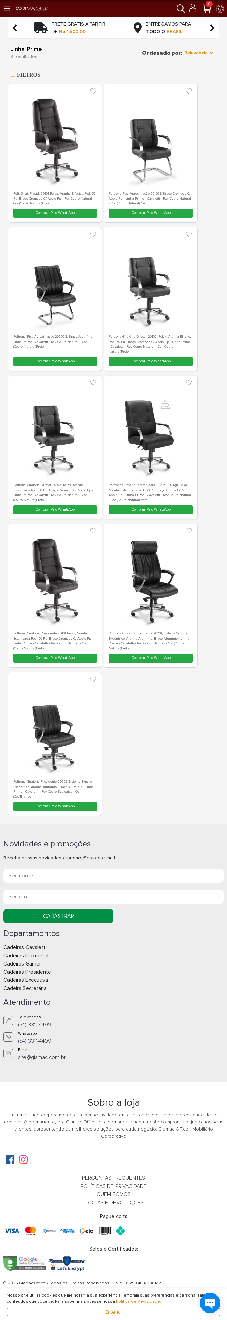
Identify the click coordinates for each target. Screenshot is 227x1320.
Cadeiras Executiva (25, 980)
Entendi (113, 1312)
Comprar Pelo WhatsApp (55, 213)
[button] (7, 8)
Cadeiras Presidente (27, 972)
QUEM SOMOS (114, 1194)
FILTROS (24, 74)
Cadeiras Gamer (22, 963)
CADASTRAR (58, 916)
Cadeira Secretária (25, 988)
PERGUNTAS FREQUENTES (113, 1178)
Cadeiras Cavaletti (25, 947)
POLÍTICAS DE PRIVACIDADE (114, 1186)
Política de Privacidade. (138, 1301)
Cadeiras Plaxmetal (25, 955)
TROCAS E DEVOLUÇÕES (113, 1202)
